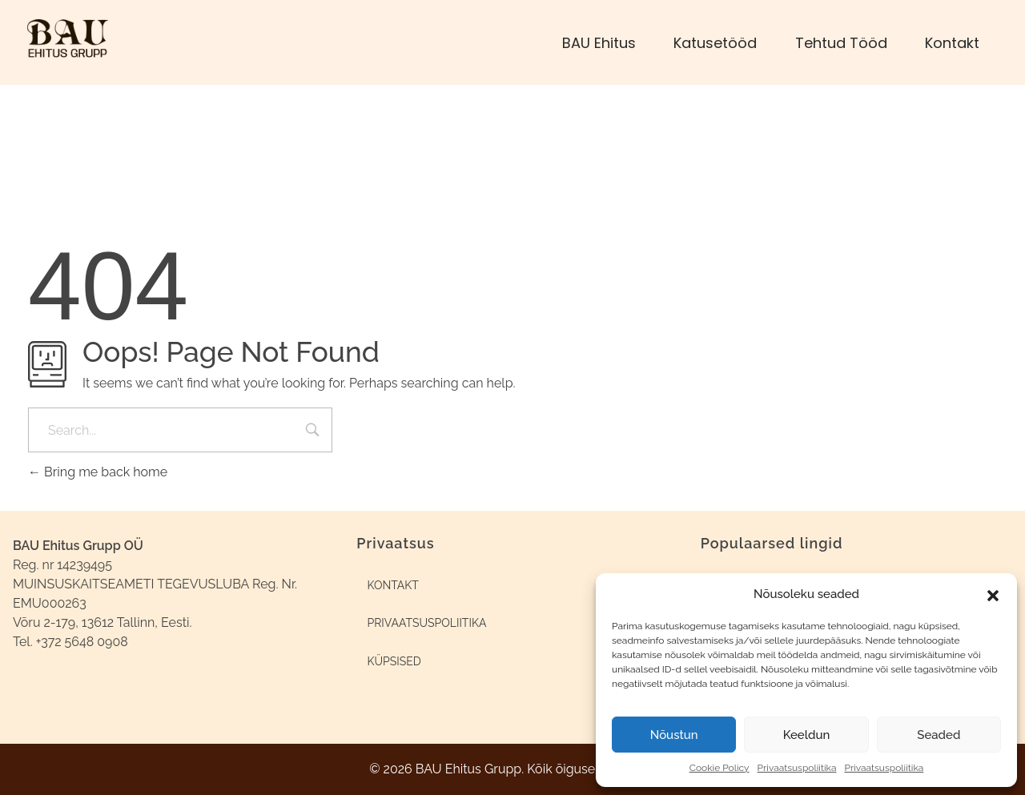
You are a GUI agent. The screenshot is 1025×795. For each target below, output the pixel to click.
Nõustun (674, 735)
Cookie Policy (719, 767)
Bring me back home (97, 472)
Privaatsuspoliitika (797, 767)
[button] (993, 594)
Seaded (938, 735)
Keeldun (806, 735)
